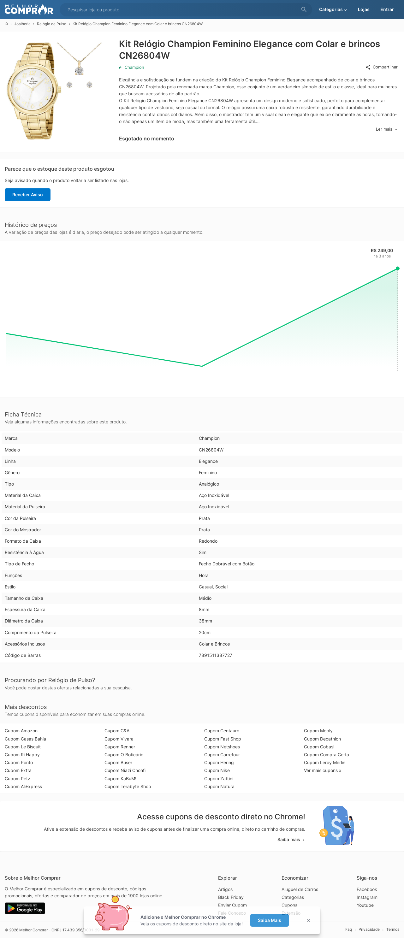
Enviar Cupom (232, 905)
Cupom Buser (118, 762)
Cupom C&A (116, 730)
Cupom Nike (217, 770)
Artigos (225, 889)
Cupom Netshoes (222, 746)
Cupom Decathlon (322, 738)
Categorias (293, 897)
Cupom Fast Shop (222, 738)
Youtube (365, 905)
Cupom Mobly (318, 730)
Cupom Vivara (119, 738)
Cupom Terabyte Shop (127, 786)
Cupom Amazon (21, 730)
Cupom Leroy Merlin (324, 762)
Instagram (367, 897)
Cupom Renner (119, 746)
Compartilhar (381, 67)
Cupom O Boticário (123, 754)
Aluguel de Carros (300, 889)
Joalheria (22, 23)
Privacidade (369, 929)
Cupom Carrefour (222, 754)
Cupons (289, 905)
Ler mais (387, 129)
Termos (392, 929)
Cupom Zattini (218, 778)
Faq (348, 929)
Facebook (367, 889)
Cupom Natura (219, 786)
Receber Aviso (27, 194)
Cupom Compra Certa (326, 754)
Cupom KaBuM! (120, 778)
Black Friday (231, 897)
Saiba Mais (269, 920)
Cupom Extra (18, 770)
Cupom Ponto (19, 762)
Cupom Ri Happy (22, 754)
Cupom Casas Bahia (25, 738)
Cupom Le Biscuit (23, 746)
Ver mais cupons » (323, 770)
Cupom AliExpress (23, 786)
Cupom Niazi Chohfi (125, 770)
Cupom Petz (17, 778)
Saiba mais (291, 839)
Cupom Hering (219, 762)
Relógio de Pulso (51, 23)
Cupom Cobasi (319, 746)
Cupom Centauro (221, 730)
